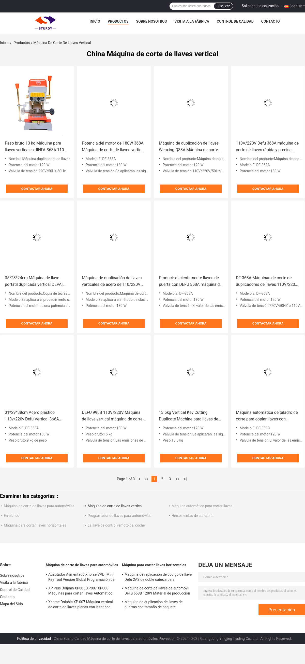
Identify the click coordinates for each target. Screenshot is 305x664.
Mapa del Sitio (11, 604)
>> (177, 479)
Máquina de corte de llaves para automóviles (39, 506)
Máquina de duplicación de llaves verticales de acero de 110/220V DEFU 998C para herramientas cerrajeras (112, 281)
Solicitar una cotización (260, 6)
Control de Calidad (235, 21)
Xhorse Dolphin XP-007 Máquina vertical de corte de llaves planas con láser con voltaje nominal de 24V (80, 605)
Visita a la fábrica (191, 21)
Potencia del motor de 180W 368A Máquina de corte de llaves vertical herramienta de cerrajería (113, 147)
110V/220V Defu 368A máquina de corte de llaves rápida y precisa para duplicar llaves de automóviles (267, 147)
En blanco (11, 516)
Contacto (270, 21)
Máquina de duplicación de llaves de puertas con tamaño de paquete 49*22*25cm (153, 605)
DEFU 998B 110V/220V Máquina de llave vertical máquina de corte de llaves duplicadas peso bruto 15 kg (113, 416)
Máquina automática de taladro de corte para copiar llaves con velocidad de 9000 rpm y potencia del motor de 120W (267, 416)
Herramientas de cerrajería (193, 516)
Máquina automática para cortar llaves (202, 506)
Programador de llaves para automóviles (119, 516)
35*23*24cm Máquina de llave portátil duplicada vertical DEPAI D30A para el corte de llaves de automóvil (34, 281)
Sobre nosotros (151, 21)
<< (146, 479)
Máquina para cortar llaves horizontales (35, 525)
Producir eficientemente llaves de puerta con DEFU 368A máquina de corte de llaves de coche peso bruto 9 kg (190, 281)
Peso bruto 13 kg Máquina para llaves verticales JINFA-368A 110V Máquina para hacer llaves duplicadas (36, 147)
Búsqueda (223, 6)
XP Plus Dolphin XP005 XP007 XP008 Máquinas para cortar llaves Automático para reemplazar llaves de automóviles (80, 591)
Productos (118, 21)
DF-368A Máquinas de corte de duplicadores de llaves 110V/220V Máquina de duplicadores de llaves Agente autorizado (267, 281)
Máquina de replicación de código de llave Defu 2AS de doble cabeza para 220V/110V (158, 577)
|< (139, 479)
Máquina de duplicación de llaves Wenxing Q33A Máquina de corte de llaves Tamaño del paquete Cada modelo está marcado (191, 147)
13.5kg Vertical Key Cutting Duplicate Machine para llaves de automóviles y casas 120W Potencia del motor (188, 416)
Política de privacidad (34, 639)
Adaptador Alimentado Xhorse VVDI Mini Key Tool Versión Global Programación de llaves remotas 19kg (81, 577)
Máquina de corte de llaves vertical (115, 506)
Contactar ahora (36, 189)
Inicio (95, 21)
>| (185, 479)
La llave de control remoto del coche (116, 525)
